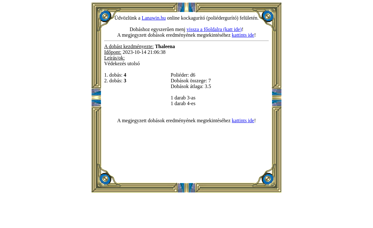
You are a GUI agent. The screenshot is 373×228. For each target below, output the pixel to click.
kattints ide (243, 35)
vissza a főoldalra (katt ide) (214, 29)
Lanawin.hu (154, 18)
